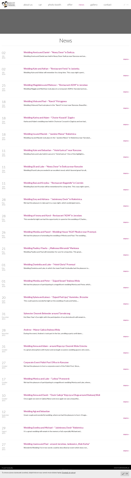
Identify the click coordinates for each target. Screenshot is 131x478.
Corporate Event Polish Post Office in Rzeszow (46, 362)
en (127, 4)
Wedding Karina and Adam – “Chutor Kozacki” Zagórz (49, 117)
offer (70, 4)
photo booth (54, 4)
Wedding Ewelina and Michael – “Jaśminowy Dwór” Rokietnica (53, 427)
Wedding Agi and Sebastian (37, 411)
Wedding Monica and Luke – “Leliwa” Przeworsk (47, 378)
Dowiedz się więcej (68, 473)
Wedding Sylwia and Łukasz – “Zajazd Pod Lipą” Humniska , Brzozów (56, 297)
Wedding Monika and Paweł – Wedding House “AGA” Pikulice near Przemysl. (60, 231)
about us (28, 4)
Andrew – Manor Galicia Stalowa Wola (42, 329)
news (81, 4)
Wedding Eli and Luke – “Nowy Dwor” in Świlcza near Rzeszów (53, 166)
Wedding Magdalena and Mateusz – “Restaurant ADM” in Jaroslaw (56, 85)
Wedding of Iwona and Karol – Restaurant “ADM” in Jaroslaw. (53, 215)
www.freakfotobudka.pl (121, 468)
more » (126, 59)
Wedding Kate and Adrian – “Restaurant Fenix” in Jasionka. (52, 68)
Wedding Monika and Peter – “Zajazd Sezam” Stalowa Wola (52, 280)
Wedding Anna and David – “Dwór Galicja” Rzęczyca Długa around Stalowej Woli (62, 395)
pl (124, 4)
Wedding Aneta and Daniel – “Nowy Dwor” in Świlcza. (49, 52)
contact (107, 4)
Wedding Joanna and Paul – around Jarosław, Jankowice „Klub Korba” (57, 444)
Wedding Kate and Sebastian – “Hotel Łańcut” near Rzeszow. (53, 150)
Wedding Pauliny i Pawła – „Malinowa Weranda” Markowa (51, 248)
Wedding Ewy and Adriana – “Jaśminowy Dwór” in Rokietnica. (53, 199)
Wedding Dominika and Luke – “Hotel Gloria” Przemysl (49, 264)
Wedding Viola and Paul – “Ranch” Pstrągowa (45, 101)
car (40, 4)
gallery (94, 4)
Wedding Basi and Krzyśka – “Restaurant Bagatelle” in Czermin (53, 182)
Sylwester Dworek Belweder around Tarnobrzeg (47, 313)
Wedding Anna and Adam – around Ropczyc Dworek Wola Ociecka (55, 346)
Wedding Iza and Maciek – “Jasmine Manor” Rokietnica (50, 134)
